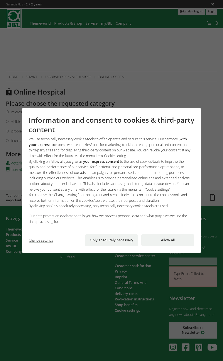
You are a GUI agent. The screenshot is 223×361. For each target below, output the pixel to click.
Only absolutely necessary (111, 240)
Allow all (168, 240)
